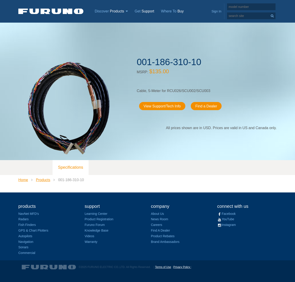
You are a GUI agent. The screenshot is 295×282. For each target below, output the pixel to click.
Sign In (216, 11)
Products (43, 180)
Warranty (91, 242)
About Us (157, 214)
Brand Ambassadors (165, 242)
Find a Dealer (206, 106)
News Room (159, 219)
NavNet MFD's (28, 214)
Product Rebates (162, 236)
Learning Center (96, 214)
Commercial (26, 253)
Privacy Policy (182, 267)
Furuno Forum (95, 225)
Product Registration (99, 219)
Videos (89, 236)
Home (23, 180)
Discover (111, 11)
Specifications (70, 167)
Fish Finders (27, 225)
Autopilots (25, 236)
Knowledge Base (97, 230)
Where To (172, 11)
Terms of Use (163, 267)
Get (144, 11)
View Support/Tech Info (162, 106)
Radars (23, 219)
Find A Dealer (160, 230)
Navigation (25, 242)
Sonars (23, 247)
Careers (156, 225)
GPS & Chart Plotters (33, 230)
